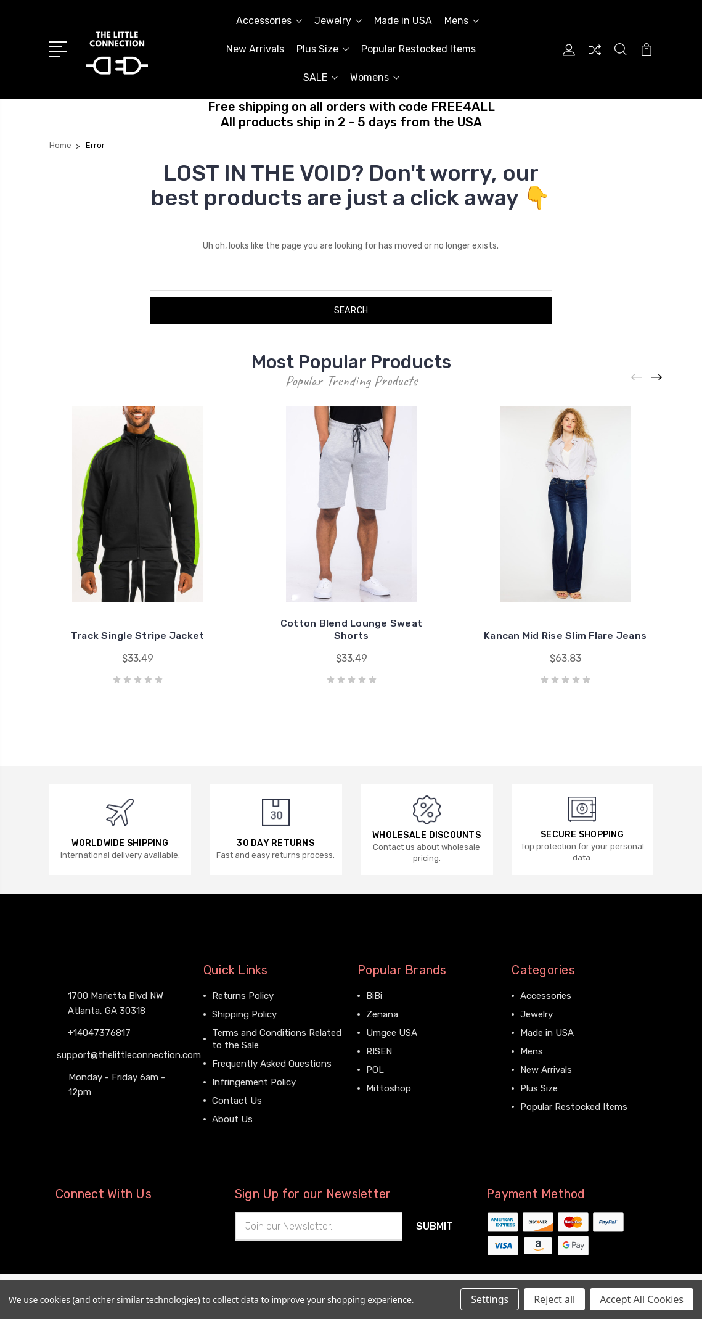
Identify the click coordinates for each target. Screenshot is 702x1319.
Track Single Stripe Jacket (137, 635)
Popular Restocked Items (418, 49)
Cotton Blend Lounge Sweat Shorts (351, 629)
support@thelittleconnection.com (129, 1055)
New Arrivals (255, 49)
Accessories (269, 21)
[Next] (657, 377)
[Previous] (637, 377)
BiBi (374, 995)
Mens (461, 21)
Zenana (382, 1014)
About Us (232, 1119)
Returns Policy (243, 995)
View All (383, 1106)
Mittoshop (388, 1088)
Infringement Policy (254, 1082)
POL (375, 1069)
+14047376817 (99, 1032)
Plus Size (322, 49)
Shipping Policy (244, 1014)
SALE (320, 77)
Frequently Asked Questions (272, 1063)
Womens (374, 77)
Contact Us (237, 1100)
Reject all (554, 1299)
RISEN (379, 1051)
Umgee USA (391, 1032)
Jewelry (338, 21)
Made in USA (403, 21)
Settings (489, 1299)
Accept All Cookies (642, 1299)
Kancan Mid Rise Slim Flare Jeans (565, 635)
